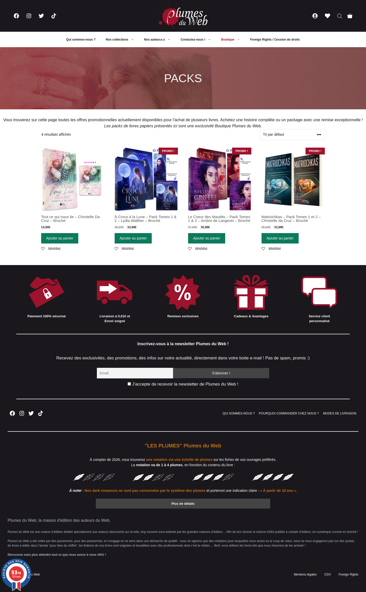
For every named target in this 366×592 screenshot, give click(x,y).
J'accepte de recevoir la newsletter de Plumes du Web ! (183, 384)
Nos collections (122, 39)
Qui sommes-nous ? (81, 39)
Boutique (233, 39)
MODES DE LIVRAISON (339, 413)
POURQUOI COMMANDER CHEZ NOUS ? (289, 413)
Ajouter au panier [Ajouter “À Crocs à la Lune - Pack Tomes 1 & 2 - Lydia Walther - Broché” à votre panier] (133, 238)
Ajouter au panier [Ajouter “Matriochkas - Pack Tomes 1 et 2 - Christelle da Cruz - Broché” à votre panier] (280, 238)
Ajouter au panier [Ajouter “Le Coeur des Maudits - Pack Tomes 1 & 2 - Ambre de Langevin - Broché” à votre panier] (206, 238)
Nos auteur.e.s (160, 39)
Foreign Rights (348, 574)
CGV (327, 574)
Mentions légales (305, 574)
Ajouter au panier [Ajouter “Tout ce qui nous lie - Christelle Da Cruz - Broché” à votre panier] (59, 238)
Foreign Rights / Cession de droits (275, 39)
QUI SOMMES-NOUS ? (239, 413)
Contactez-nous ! (198, 39)
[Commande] (292, 134)
